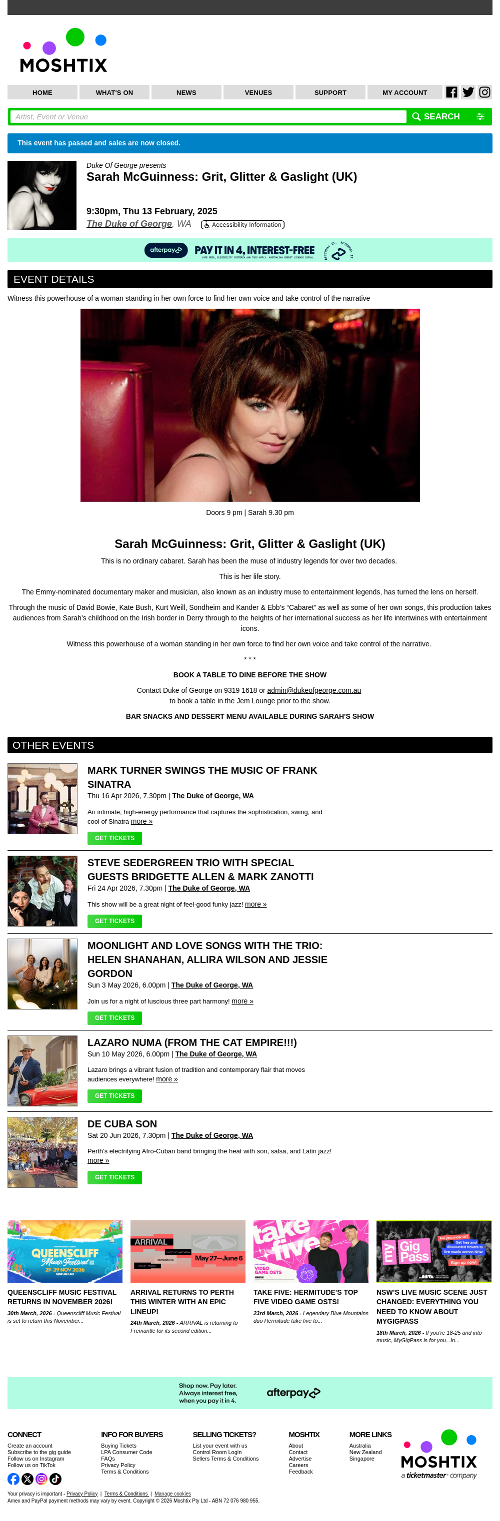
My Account (404, 92)
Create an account (30, 1446)
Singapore (362, 1459)
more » (142, 821)
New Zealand (366, 1452)
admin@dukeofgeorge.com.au (315, 690)
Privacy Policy (118, 1465)
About (295, 1446)
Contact (298, 1452)
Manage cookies (172, 1494)
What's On (115, 92)
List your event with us (220, 1446)
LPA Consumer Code (126, 1452)
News (186, 92)
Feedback (300, 1472)
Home (42, 92)
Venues (258, 92)
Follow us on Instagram (36, 1459)
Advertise (300, 1459)
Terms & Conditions (124, 1472)
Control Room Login (217, 1452)
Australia (360, 1446)
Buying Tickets (118, 1446)
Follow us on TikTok (32, 1465)
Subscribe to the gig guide (39, 1452)
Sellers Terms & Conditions (226, 1459)
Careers (298, 1465)
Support (330, 92)
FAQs (108, 1459)
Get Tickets (114, 838)
